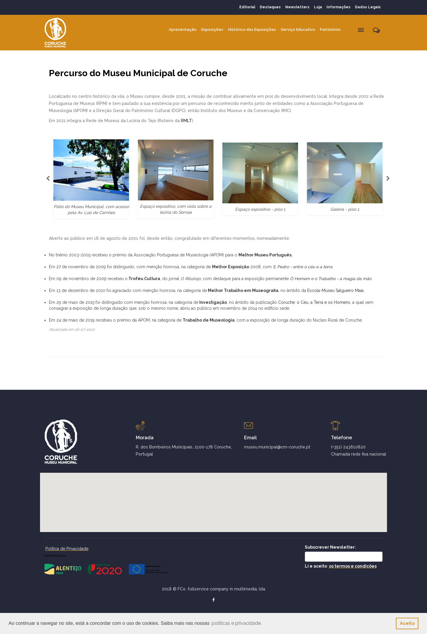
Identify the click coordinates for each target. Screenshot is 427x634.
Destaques (270, 7)
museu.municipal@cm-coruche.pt (277, 447)
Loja (318, 7)
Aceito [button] (407, 623)
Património (330, 29)
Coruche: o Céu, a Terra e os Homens (314, 302)
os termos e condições (353, 566)
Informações (338, 7)
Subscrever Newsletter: (330, 547)
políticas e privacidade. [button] (237, 623)
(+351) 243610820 (348, 447)
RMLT (186, 120)
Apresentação (183, 29)
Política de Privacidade (66, 548)
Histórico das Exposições (252, 29)
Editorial (247, 7)
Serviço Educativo (298, 29)
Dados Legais (368, 7)
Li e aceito (341, 566)
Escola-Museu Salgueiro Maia (335, 290)
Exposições (212, 29)
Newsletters (297, 7)
